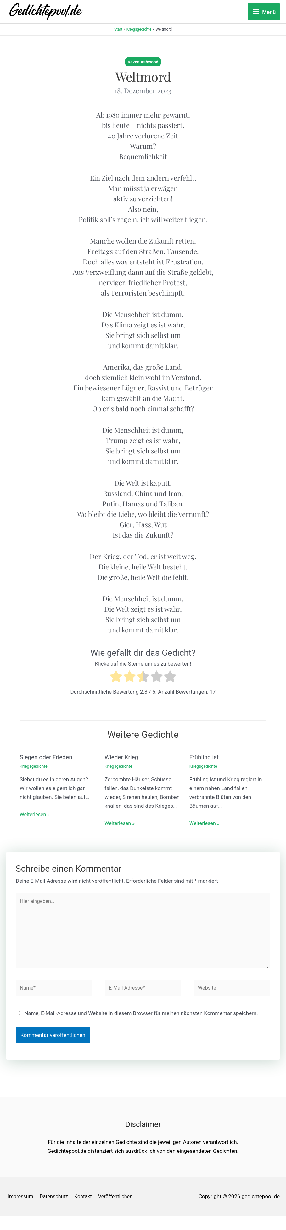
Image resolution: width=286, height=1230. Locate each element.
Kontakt (85, 1201)
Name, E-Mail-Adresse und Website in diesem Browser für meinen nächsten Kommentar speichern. (141, 1017)
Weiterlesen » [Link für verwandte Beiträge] (36, 814)
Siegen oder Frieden (47, 756)
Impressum (19, 1201)
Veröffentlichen (24, 1211)
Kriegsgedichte (34, 765)
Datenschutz (55, 1201)
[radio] (116, 677)
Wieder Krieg (122, 756)
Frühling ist (204, 756)
